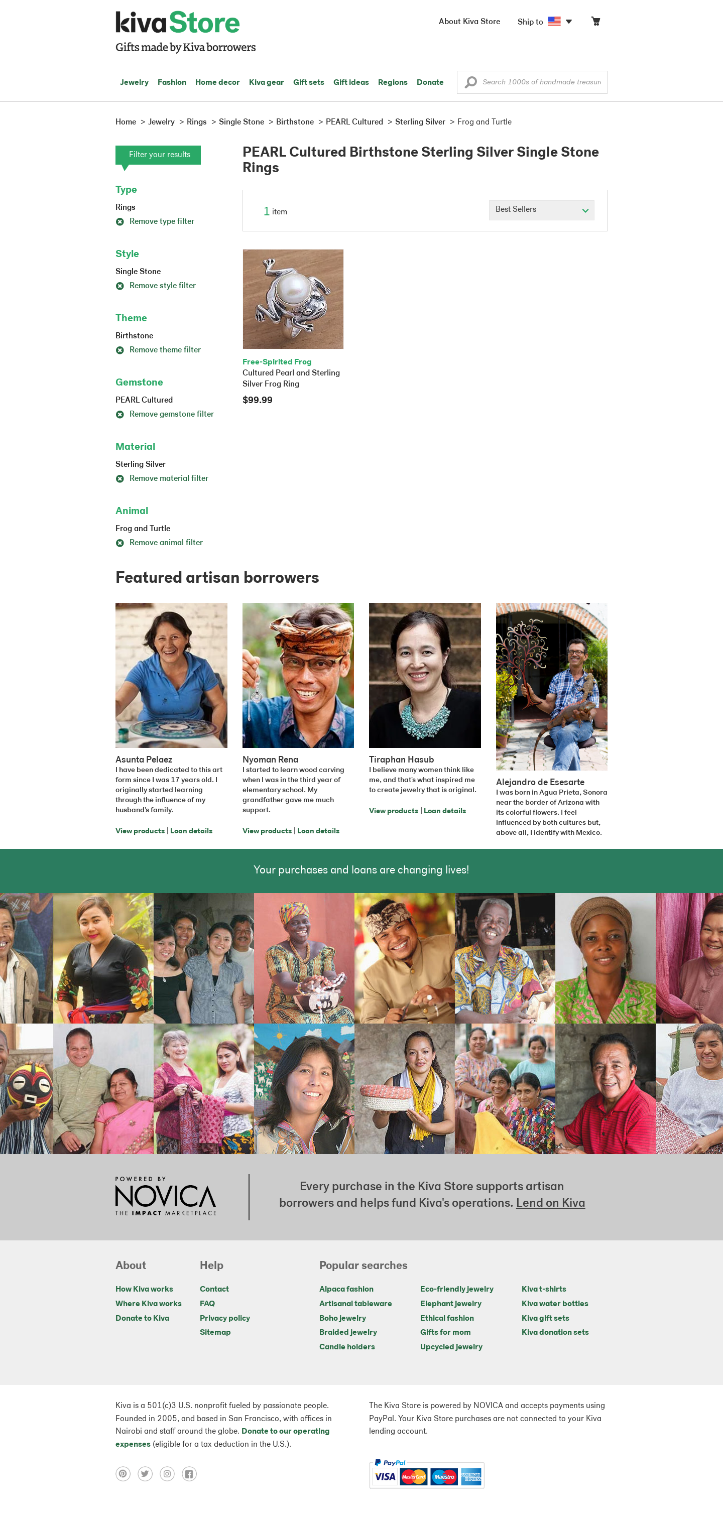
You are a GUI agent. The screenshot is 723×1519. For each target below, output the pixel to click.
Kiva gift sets (545, 1319)
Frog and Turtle (142, 529)
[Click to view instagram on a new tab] (171, 1474)
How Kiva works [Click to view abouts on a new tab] (144, 1290)
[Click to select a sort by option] (541, 210)
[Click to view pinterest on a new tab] (126, 1474)
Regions (393, 83)
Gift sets (308, 83)
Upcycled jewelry (451, 1347)
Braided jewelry (348, 1333)
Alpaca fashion (346, 1290)
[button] (470, 85)
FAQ (207, 1304)
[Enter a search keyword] (532, 82)
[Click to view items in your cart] (595, 23)
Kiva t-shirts (544, 1290)
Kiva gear (266, 83)
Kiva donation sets (555, 1333)
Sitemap (215, 1333)
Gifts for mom (445, 1333)
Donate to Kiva (142, 1319)
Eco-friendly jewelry (457, 1290)
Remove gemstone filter (164, 415)
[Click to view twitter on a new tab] (149, 1474)
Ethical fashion (447, 1319)
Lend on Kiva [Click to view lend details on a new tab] (550, 1204)
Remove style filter (155, 286)
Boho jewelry (342, 1319)
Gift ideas (351, 83)
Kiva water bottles (555, 1304)
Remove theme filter (158, 350)
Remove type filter (154, 222)
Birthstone (134, 336)
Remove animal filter (159, 543)
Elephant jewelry (450, 1304)
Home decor (217, 83)
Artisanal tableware (355, 1304)
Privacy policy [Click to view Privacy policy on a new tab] (225, 1319)
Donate (430, 83)
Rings (125, 208)
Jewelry (134, 83)
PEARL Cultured (144, 401)
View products (140, 831)
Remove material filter (161, 479)
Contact (214, 1290)
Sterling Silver (140, 465)
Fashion (172, 83)
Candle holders (347, 1347)
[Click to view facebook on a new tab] (192, 1474)
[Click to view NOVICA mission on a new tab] (165, 1197)
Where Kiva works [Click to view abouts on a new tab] (148, 1304)
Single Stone (138, 272)
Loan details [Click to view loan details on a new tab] (191, 831)
